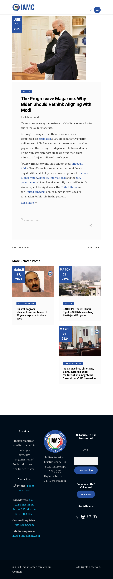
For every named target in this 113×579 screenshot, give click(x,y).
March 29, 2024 (19, 274)
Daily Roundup (26, 304)
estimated (45, 138)
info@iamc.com (24, 524)
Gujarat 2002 (31, 221)
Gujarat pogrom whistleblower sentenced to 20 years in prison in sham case (32, 313)
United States (69, 187)
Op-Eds (27, 92)
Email (86, 450)
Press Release (73, 363)
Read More (27, 202)
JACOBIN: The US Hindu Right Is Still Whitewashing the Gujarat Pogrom (78, 312)
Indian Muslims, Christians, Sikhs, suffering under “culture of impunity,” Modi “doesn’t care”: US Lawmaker (79, 373)
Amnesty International (52, 177)
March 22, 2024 (65, 274)
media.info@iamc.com (26, 535)
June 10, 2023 (17, 24)
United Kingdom (35, 191)
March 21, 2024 (65, 333)
